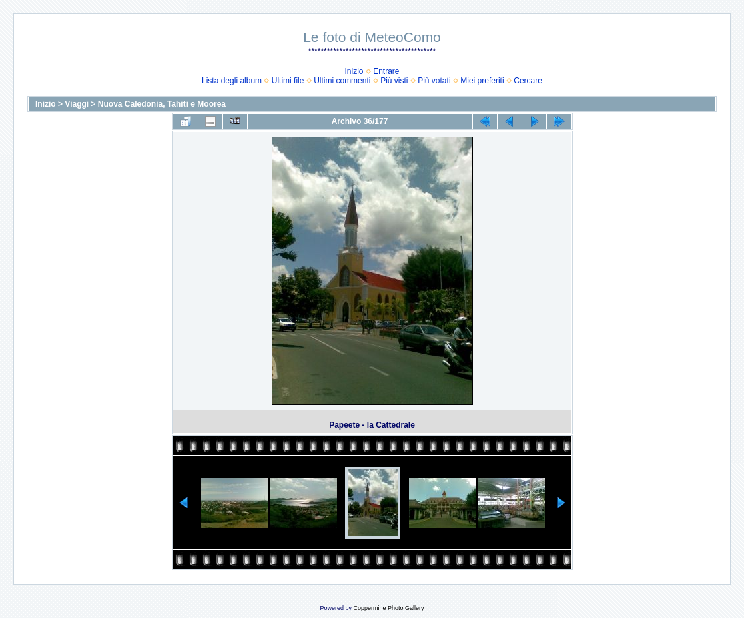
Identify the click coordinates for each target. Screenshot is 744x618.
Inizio (353, 71)
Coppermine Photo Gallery (388, 608)
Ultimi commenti (342, 80)
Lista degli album (232, 80)
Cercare (528, 80)
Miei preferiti (482, 80)
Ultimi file (288, 80)
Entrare (386, 71)
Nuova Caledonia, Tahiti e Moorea (162, 104)
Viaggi (77, 104)
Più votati (434, 80)
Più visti (394, 80)
